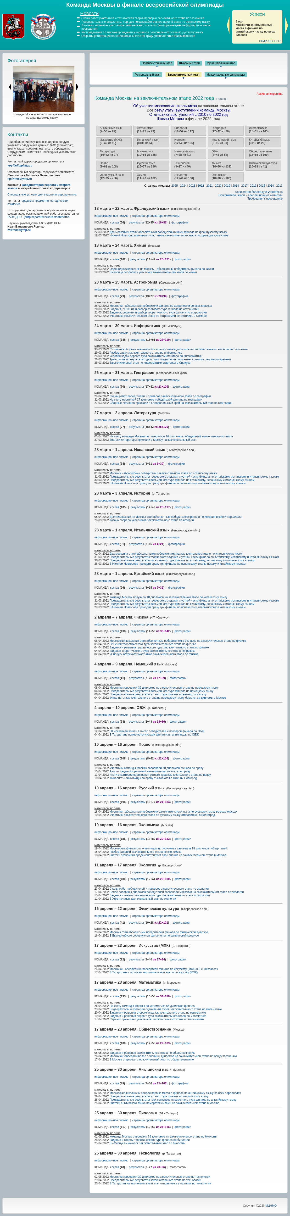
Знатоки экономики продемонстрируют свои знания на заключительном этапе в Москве (168, 855)
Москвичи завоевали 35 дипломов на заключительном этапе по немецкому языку (164, 687)
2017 (244, 185)
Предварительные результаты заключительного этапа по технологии (155, 1180)
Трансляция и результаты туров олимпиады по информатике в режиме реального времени (170, 359)
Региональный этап (147, 74)
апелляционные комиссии (265, 195)
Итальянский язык (224, 141)
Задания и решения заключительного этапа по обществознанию (152, 1052)
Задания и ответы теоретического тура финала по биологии (150, 1140)
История (184, 141)
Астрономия (146, 129)
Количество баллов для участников (259, 192)
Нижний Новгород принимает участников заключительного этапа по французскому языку (169, 235)
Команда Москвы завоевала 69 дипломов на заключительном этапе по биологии (164, 1136)
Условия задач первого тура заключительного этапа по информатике (156, 356)
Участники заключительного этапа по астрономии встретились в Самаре (158, 316)
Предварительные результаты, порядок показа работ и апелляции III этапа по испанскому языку (145, 21)
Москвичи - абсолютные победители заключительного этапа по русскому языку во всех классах (173, 811)
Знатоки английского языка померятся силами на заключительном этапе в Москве (164, 1103)
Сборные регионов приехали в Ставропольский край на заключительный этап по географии (171, 403)
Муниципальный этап (221, 63)
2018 (236, 185)
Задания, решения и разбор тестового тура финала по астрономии (154, 309)
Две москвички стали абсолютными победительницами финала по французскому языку (168, 232)
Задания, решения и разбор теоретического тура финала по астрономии (158, 312)
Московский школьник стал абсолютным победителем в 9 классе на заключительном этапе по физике (178, 640)
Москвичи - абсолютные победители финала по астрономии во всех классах (161, 305)
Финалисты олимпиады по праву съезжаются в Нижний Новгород (153, 778)
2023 (192, 185)
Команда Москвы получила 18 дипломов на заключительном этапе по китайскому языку (168, 597)
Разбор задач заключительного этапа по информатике (146, 352)
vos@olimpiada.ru (19, 165)
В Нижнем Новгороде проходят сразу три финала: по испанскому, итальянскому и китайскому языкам (177, 483)
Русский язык (147, 165)
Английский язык (111, 129)
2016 (253, 185)
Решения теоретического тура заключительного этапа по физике (153, 644)
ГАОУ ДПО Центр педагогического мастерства (38, 217)
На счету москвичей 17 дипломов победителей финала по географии (156, 399)
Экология (184, 176)
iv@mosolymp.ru (19, 230)
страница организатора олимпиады (155, 216)
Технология (182, 165)
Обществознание (260, 153)
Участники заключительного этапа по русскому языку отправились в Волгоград (162, 815)
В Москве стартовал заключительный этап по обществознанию (152, 1059)
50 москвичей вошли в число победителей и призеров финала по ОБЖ (157, 731)
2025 (174, 185)
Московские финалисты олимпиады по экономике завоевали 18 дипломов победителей (168, 848)
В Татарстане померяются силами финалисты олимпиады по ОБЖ (154, 734)
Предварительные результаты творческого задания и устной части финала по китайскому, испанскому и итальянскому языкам (194, 476)
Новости (89, 13)
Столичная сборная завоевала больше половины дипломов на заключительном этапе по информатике (179, 349)
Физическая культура (263, 165)
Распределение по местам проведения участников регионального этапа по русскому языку (142, 32)
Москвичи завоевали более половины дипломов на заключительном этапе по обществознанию (173, 1056)
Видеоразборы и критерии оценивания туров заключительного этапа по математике (166, 1009)
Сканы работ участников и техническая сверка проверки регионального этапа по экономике (142, 18)
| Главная (220, 98)
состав (114, 222)
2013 (279, 185)
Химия (147, 176)
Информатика (258, 129)
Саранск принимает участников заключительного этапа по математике (157, 1019)
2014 (271, 185)
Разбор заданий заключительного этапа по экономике (145, 851)
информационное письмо (112, 216)
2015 (262, 185)
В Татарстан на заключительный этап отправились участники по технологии (160, 1183)
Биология (184, 129)
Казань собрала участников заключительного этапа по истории (152, 520)
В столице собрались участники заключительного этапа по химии (153, 272)
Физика (221, 165)
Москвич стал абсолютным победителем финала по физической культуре (159, 932)
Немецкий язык (184, 153)
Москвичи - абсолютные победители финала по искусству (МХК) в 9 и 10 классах (164, 969)
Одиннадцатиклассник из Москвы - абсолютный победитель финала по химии (162, 269)
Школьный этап (189, 63)
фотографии (179, 222)
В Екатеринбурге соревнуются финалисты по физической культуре (154, 935)
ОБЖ (220, 153)
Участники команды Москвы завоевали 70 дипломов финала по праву (156, 768)
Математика (147, 153)
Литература (109, 153)
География (221, 129)
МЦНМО (271, 1205)
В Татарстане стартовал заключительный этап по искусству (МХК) (154, 972)
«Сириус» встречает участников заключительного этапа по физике (154, 654)
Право (109, 165)
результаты (136, 222)
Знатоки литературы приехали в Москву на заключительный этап (153, 439)
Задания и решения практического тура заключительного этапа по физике (159, 647)
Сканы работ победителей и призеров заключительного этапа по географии (160, 396)
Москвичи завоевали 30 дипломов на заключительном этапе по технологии (160, 1176)
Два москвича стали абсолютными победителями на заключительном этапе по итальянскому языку (176, 553)
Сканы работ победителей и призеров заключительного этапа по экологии (159, 888)
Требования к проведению (265, 198)
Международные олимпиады (225, 74)
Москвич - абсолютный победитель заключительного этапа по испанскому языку (163, 473)
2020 (218, 185)
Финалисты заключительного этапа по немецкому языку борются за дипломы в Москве (168, 697)
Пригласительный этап (157, 63)
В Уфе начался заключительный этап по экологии (143, 898)
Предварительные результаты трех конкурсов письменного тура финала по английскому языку (173, 1099)
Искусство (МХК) (111, 141)
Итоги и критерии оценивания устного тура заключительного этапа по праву (160, 774)
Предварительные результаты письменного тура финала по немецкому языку (161, 691)
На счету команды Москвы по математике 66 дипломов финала (152, 1006)
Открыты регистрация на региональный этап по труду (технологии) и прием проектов (138, 36)
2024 (183, 185)
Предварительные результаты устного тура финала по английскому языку (159, 1096)
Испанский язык (147, 141)
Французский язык (112, 176)
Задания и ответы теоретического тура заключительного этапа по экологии (160, 895)
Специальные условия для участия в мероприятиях (42, 194)
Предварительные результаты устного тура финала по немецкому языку (158, 694)
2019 (227, 185)
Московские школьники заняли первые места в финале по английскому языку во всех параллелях (175, 1093)
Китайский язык (259, 141)
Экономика (221, 176)
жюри (241, 195)
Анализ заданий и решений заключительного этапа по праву (150, 771)
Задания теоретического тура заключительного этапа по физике (152, 651)
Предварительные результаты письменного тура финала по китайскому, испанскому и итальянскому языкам (182, 480)
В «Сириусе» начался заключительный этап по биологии (147, 1143)
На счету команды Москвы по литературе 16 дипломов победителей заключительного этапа (171, 436)
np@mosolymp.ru (19, 178)
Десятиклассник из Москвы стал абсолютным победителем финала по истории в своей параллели (175, 517)
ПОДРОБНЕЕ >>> (270, 40)
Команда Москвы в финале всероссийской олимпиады (145, 4)
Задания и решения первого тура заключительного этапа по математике (158, 1016)
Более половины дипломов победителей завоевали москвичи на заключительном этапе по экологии (177, 892)
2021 (209, 185)
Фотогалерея (21, 60)
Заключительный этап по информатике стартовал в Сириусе (150, 362)
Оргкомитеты (227, 195)
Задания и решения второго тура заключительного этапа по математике (158, 1012)
